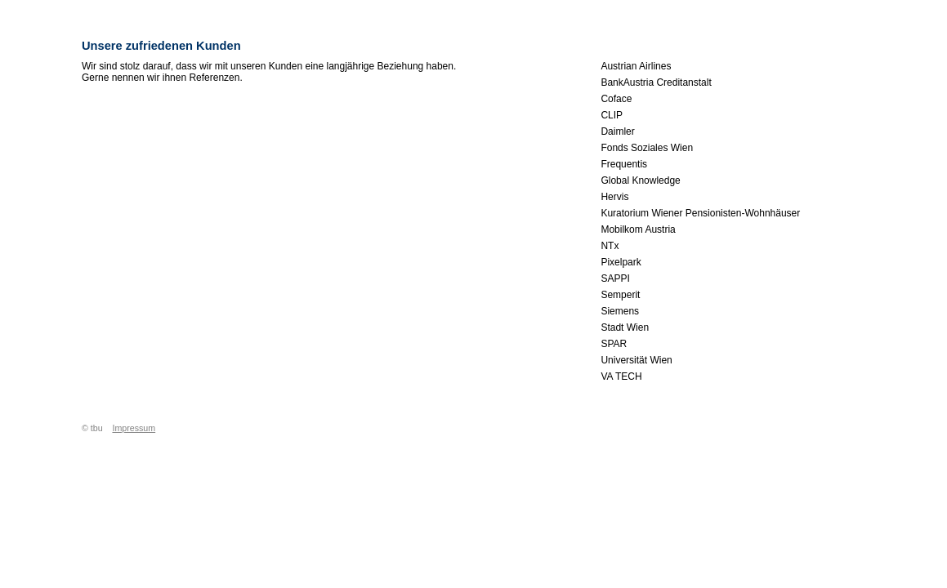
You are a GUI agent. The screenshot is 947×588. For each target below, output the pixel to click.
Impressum (133, 428)
